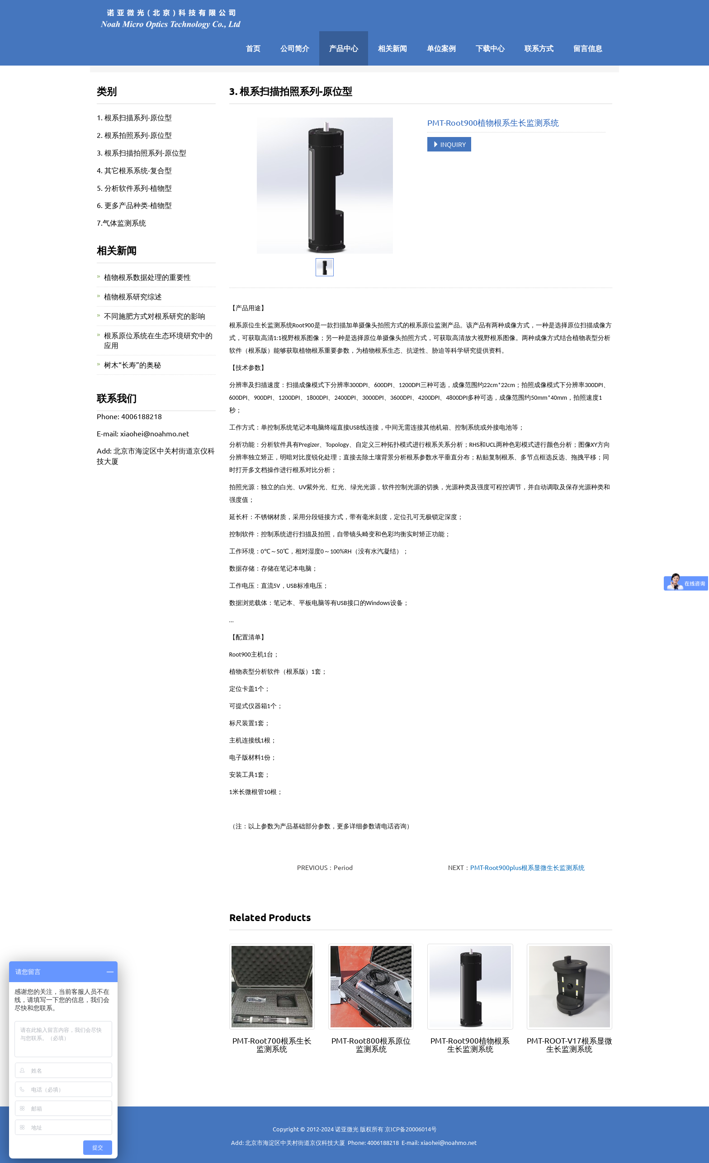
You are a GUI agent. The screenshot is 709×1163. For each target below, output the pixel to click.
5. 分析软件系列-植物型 (134, 187)
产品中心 (343, 48)
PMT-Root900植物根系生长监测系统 (470, 1044)
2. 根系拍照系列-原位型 (134, 134)
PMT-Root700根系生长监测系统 (272, 1044)
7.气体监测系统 (121, 222)
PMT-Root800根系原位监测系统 (371, 1044)
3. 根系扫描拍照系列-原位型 (141, 152)
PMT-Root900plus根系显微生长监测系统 (527, 867)
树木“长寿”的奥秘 (132, 364)
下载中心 (490, 48)
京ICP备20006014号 (411, 1129)
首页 (253, 48)
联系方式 (539, 48)
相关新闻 (392, 48)
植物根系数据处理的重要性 (147, 276)
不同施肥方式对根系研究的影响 (154, 315)
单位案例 (441, 48)
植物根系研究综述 (133, 296)
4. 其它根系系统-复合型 (134, 170)
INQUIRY (449, 144)
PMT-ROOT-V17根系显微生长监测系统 (569, 1044)
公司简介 (294, 48)
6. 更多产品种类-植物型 (134, 204)
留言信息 (587, 48)
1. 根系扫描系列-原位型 (134, 117)
